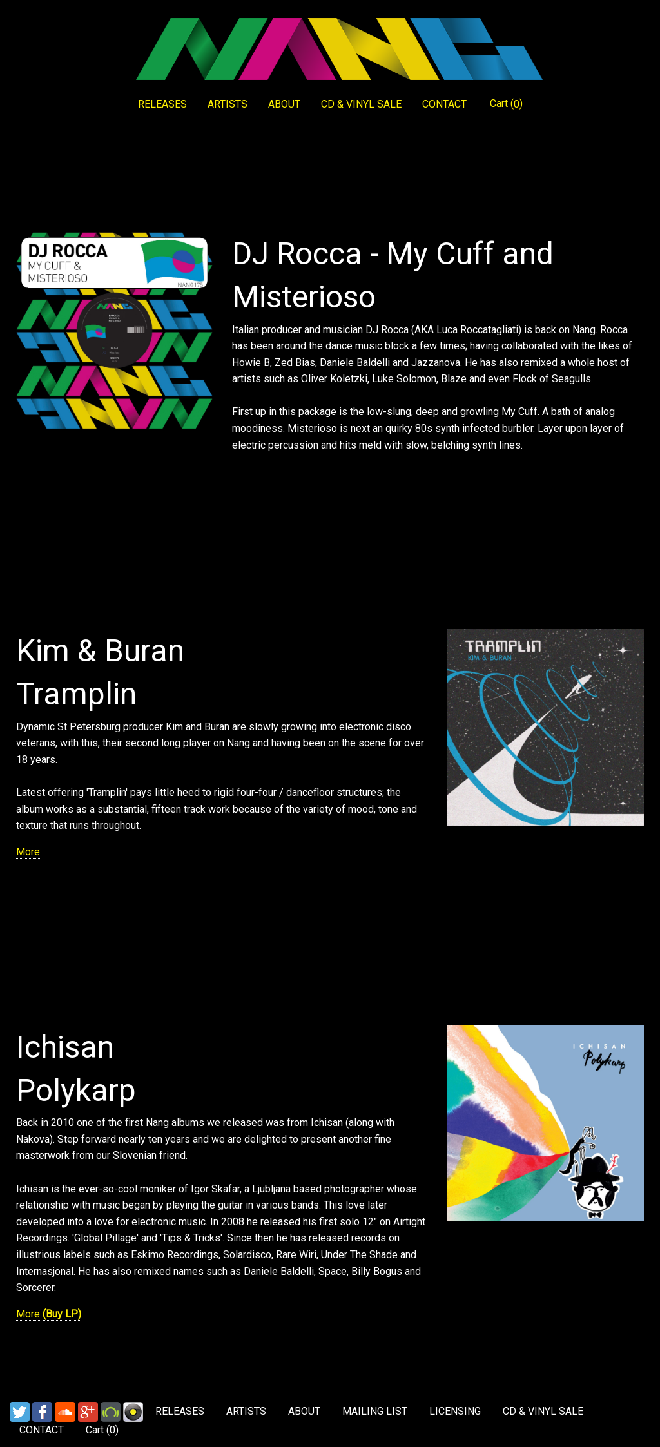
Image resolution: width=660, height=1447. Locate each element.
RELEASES (162, 104)
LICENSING (455, 1411)
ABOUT (284, 104)
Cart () (506, 103)
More (28, 852)
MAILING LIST (374, 1411)
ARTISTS (228, 104)
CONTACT (444, 104)
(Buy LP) (62, 1314)
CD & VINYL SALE (361, 104)
